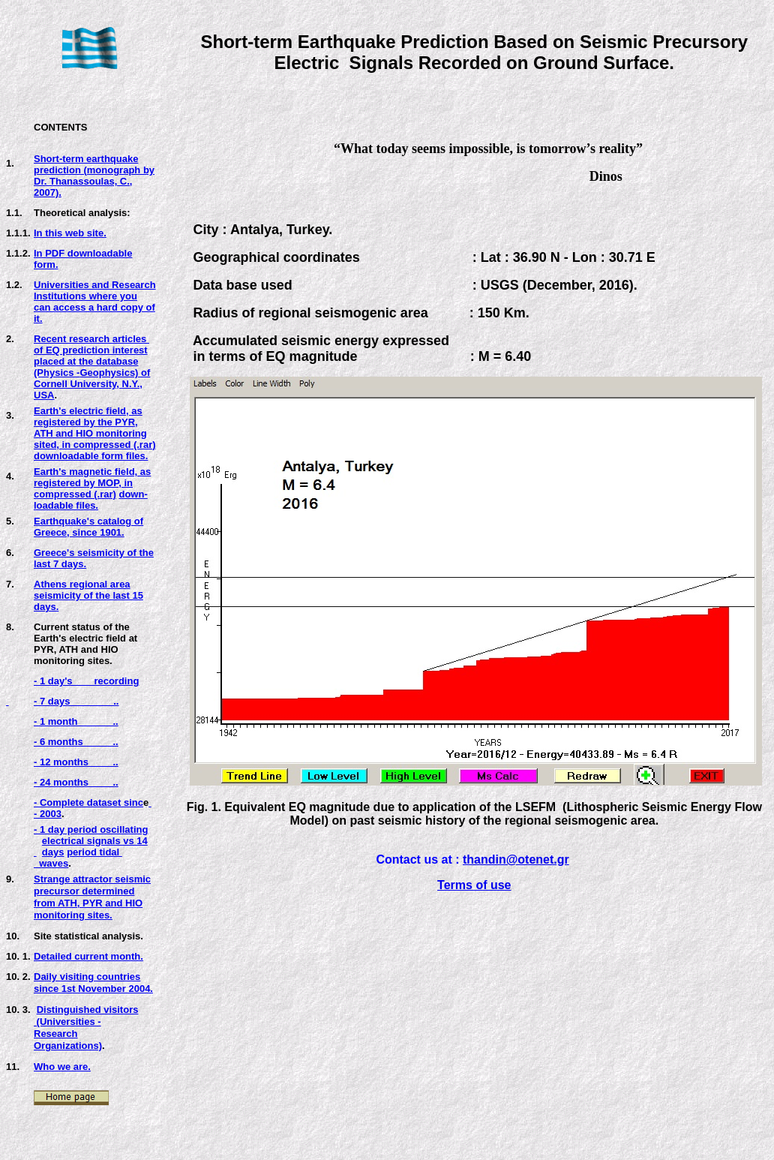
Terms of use (474, 885)
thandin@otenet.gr (516, 859)
